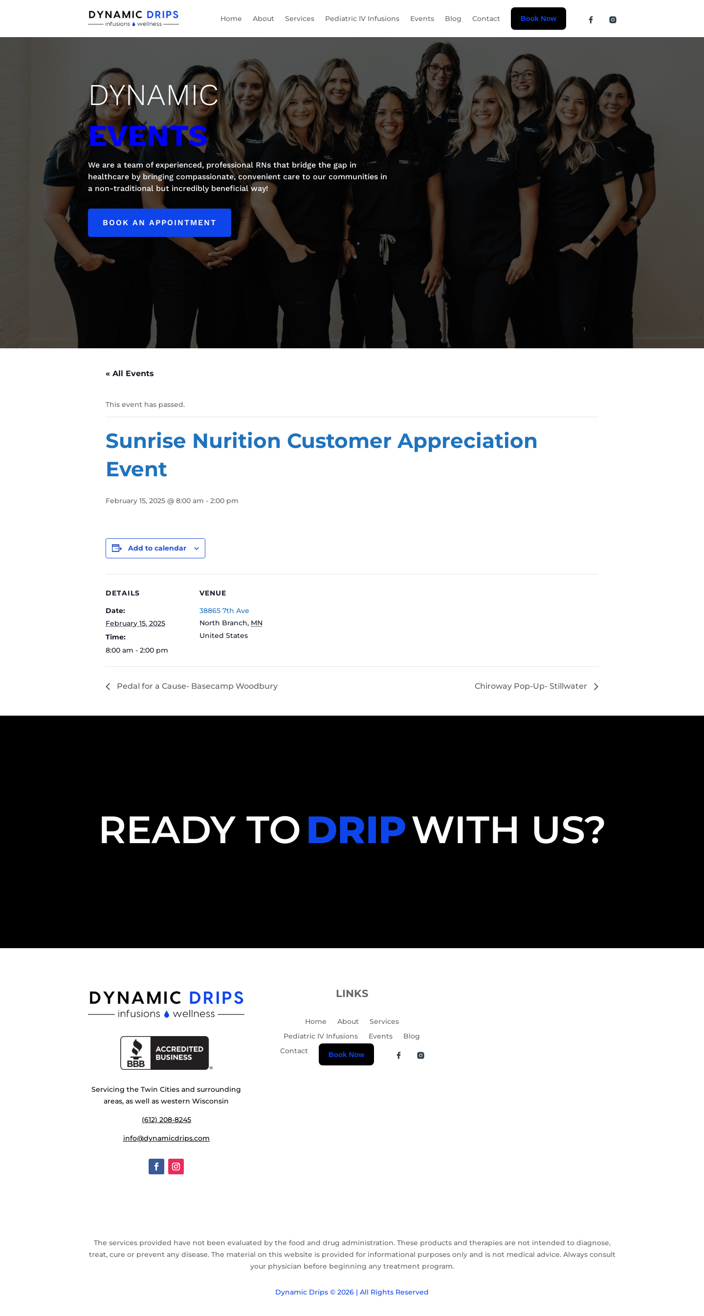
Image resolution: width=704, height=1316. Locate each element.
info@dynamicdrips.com (166, 1138)
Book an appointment (160, 222)
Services (299, 18)
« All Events (130, 373)
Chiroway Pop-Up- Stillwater (532, 686)
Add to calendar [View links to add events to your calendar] (157, 548)
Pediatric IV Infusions (362, 18)
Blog (453, 18)
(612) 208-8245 (166, 1119)
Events (422, 18)
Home (231, 18)
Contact (486, 18)
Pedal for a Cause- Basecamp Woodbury (196, 686)
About (263, 18)
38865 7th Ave (224, 610)
